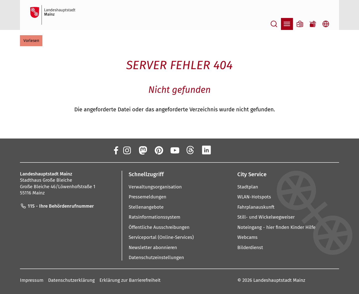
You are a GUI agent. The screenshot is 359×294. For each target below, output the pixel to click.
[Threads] (190, 150)
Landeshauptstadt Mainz (279, 280)
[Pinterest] (159, 150)
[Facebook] (116, 150)
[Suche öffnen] (274, 24)
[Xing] (222, 150)
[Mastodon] (143, 150)
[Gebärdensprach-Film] (313, 24)
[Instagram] (127, 150)
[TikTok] (238, 150)
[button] (31, 40)
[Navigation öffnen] (287, 24)
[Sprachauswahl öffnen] (326, 24)
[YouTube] (174, 150)
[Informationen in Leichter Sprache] (300, 24)
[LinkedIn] (206, 150)
